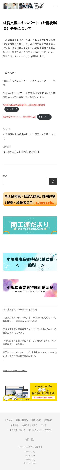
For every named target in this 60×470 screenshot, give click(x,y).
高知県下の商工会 (29, 425)
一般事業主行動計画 (16, 430)
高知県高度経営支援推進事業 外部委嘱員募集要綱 (24, 105)
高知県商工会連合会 (33, 447)
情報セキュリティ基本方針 (40, 430)
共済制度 (48, 420)
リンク (44, 425)
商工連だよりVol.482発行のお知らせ (21, 152)
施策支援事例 (22, 420)
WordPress (30, 455)
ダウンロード (11, 109)
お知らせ (9, 420)
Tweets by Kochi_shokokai (15, 370)
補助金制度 (36, 420)
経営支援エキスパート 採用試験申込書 (19, 117)
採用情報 (14, 425)
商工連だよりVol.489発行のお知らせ (20, 309)
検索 (5, 176)
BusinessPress (30, 463)
